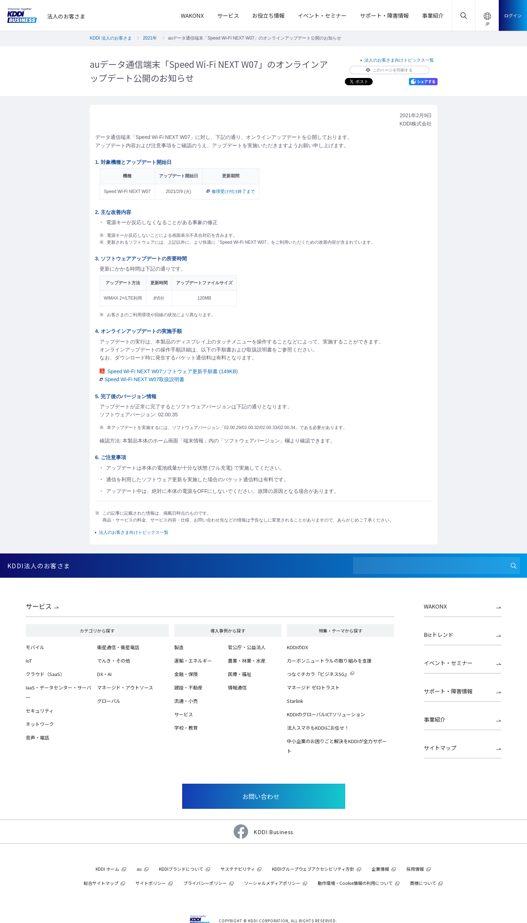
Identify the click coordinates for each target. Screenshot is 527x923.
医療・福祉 (239, 674)
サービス (39, 606)
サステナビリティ (238, 869)
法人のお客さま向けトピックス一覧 (399, 60)
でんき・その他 (113, 660)
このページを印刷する (389, 70)
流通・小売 (186, 700)
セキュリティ (40, 710)
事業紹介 (435, 719)
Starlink (295, 700)
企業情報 (380, 869)
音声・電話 (37, 737)
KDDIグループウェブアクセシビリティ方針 (313, 869)
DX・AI (104, 674)
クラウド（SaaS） (45, 674)
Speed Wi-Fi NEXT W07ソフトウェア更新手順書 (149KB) (169, 371)
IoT (29, 660)
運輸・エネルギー (193, 660)
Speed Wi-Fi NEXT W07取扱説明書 (142, 379)
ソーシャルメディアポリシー (272, 883)
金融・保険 (186, 674)
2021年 (150, 38)
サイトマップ (440, 747)
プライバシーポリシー (205, 883)
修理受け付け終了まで (230, 191)
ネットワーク (40, 724)
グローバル (109, 700)
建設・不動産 (188, 687)
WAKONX (435, 606)
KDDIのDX (297, 647)
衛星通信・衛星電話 (118, 647)
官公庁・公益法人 (246, 647)
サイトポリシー (150, 883)
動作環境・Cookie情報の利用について (355, 883)
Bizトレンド (438, 634)
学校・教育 (186, 727)
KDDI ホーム (107, 869)
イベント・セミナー (448, 663)
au (139, 869)
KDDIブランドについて (181, 869)
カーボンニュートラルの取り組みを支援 (329, 660)
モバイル (35, 647)
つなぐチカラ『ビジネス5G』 (318, 674)
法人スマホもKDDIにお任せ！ (318, 727)
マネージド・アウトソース (125, 687)
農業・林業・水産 (246, 660)
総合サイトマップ (101, 883)
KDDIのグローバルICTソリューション (326, 714)
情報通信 (237, 687)
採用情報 (415, 869)
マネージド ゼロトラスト (313, 687)
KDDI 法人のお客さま (111, 38)
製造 (179, 647)
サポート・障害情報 (448, 691)
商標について (423, 883)
